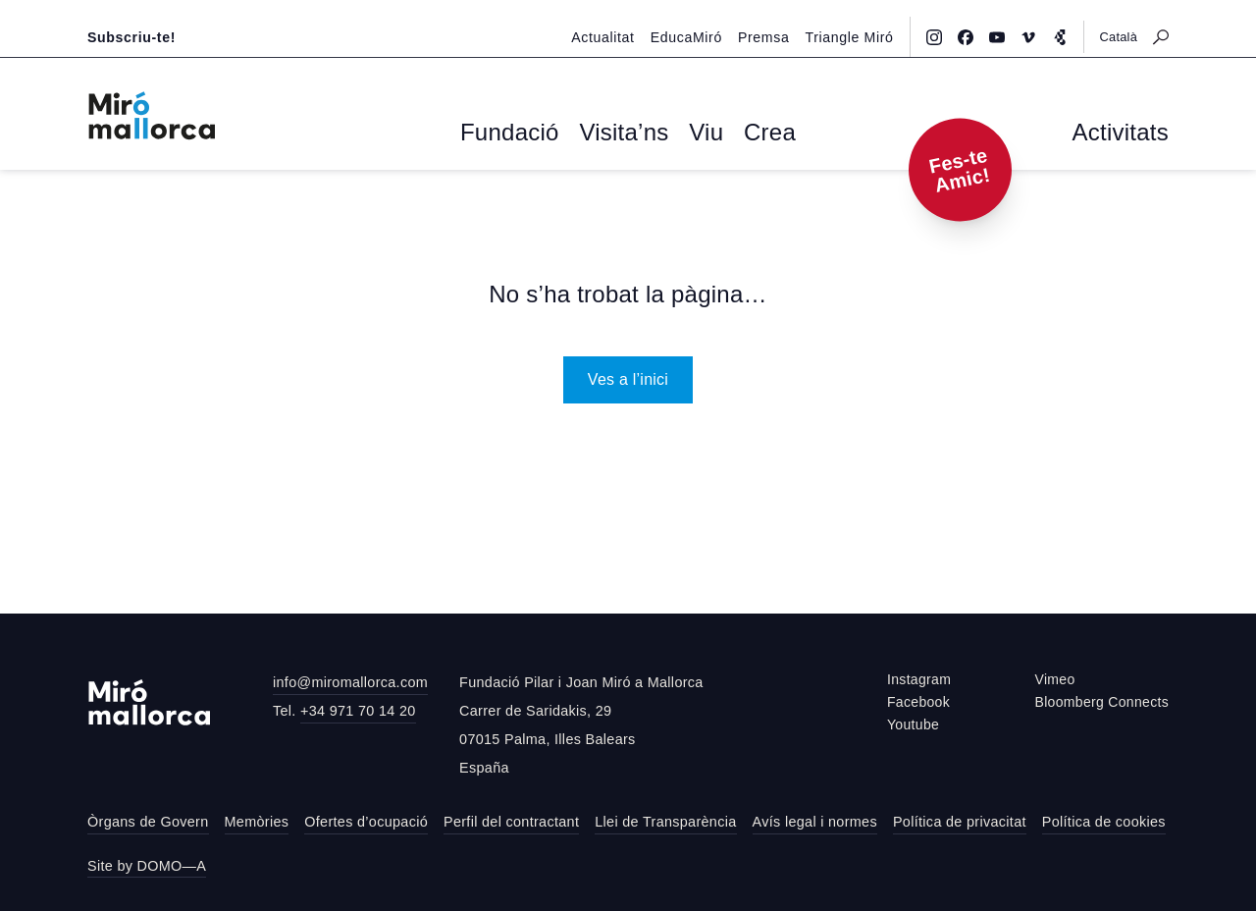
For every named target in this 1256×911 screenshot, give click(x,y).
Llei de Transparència (665, 819)
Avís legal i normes (815, 819)
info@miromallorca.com (350, 679)
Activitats (1131, 134)
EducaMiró (702, 16)
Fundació (530, 134)
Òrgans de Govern (148, 819)
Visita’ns (622, 134)
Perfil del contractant (511, 819)
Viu (691, 134)
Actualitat (626, 16)
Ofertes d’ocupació (366, 819)
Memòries (257, 819)
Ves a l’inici (628, 375)
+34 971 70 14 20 (358, 707)
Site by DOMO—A (146, 862)
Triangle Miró (853, 16)
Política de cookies (1104, 819)
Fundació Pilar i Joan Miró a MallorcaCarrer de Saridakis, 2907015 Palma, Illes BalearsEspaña (581, 721)
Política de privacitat (959, 819)
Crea (744, 134)
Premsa (774, 16)
